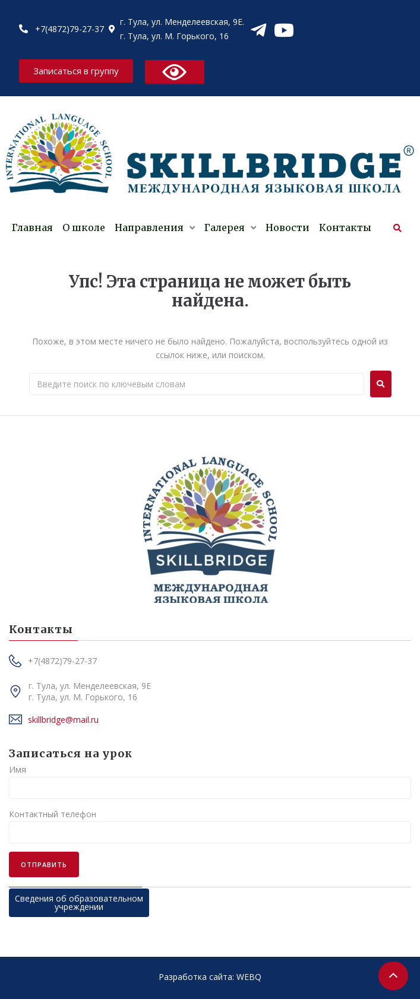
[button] (76, 71)
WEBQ (248, 976)
